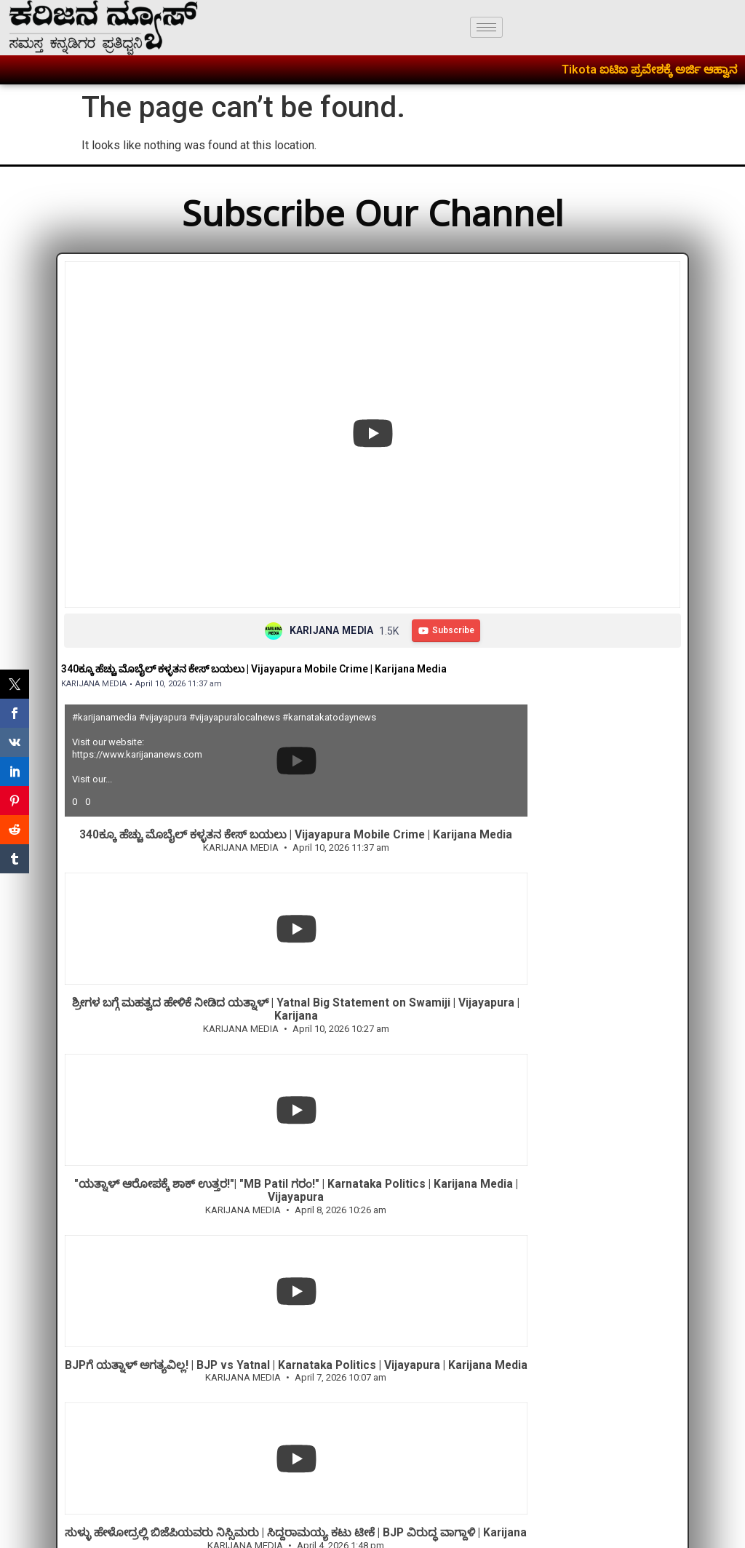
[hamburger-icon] (486, 27)
